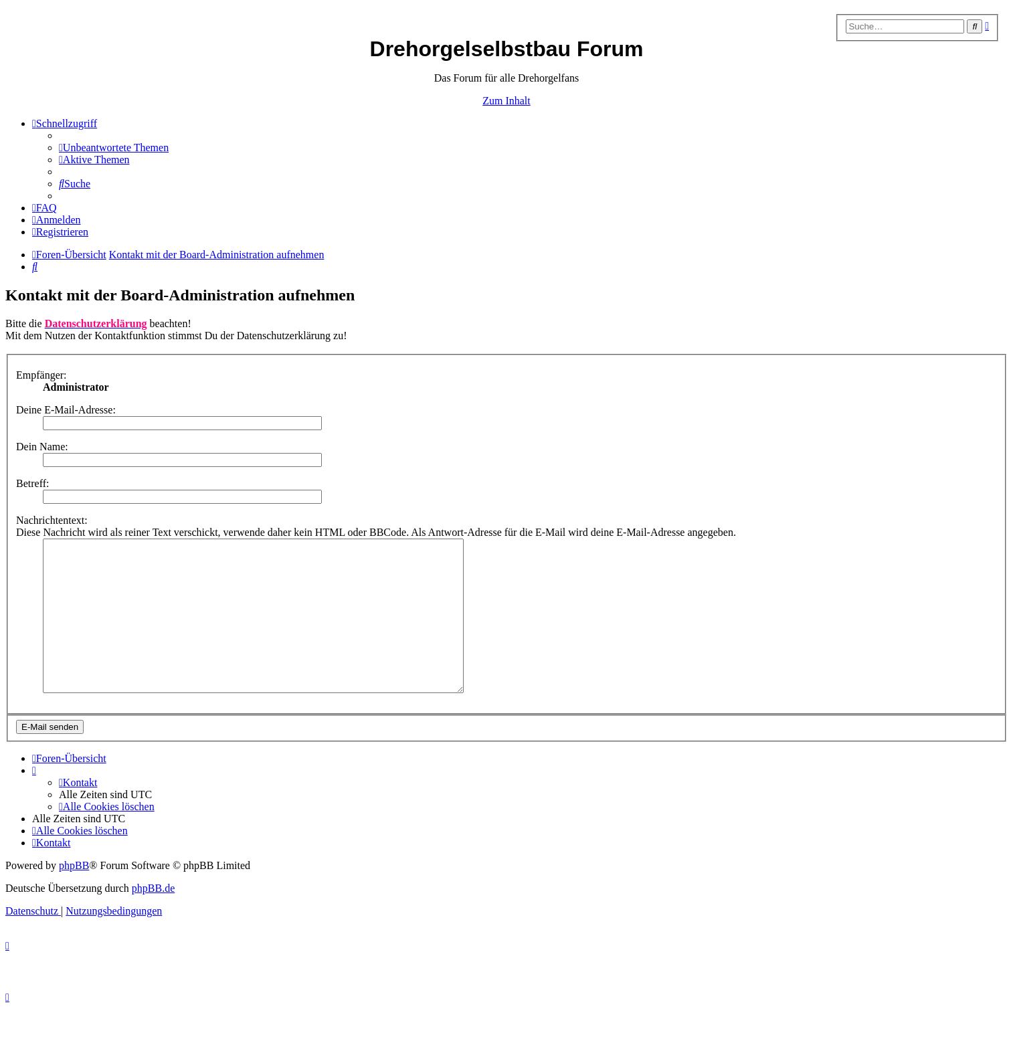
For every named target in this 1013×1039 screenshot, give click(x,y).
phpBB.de (153, 918)
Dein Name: (42, 446)
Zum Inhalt (506, 100)
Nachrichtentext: (52, 520)
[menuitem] (114, 147)
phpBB (74, 895)
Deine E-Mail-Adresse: (66, 409)
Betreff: (32, 483)
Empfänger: (41, 375)
